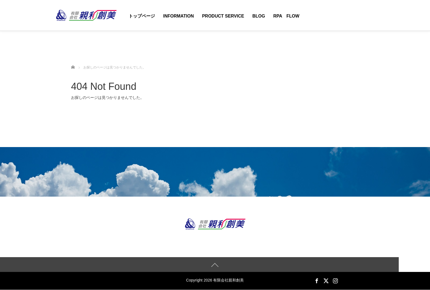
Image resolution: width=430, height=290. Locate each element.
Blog (258, 16)
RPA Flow (286, 16)
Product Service (223, 16)
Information (178, 16)
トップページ (142, 16)
